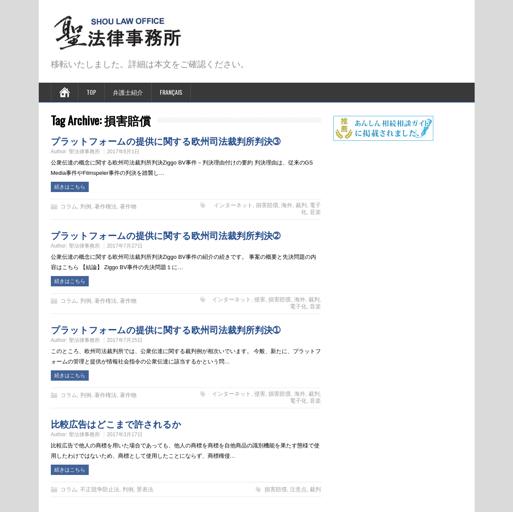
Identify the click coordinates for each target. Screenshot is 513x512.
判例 (85, 206)
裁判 (301, 205)
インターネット (233, 205)
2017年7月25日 (125, 340)
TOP (91, 91)
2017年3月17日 (125, 434)
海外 (286, 205)
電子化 (298, 306)
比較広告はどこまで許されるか (116, 423)
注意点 (298, 489)
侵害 (259, 299)
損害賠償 (267, 205)
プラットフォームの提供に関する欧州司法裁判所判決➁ (165, 235)
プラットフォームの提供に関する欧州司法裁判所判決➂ (165, 140)
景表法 (145, 489)
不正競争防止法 (99, 489)
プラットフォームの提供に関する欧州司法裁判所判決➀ (165, 329)
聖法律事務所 (84, 152)
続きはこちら (69, 187)
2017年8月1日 (123, 152)
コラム (68, 206)
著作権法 (105, 206)
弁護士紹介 (128, 91)
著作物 (128, 206)
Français (171, 91)
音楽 (315, 212)
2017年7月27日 (125, 246)
